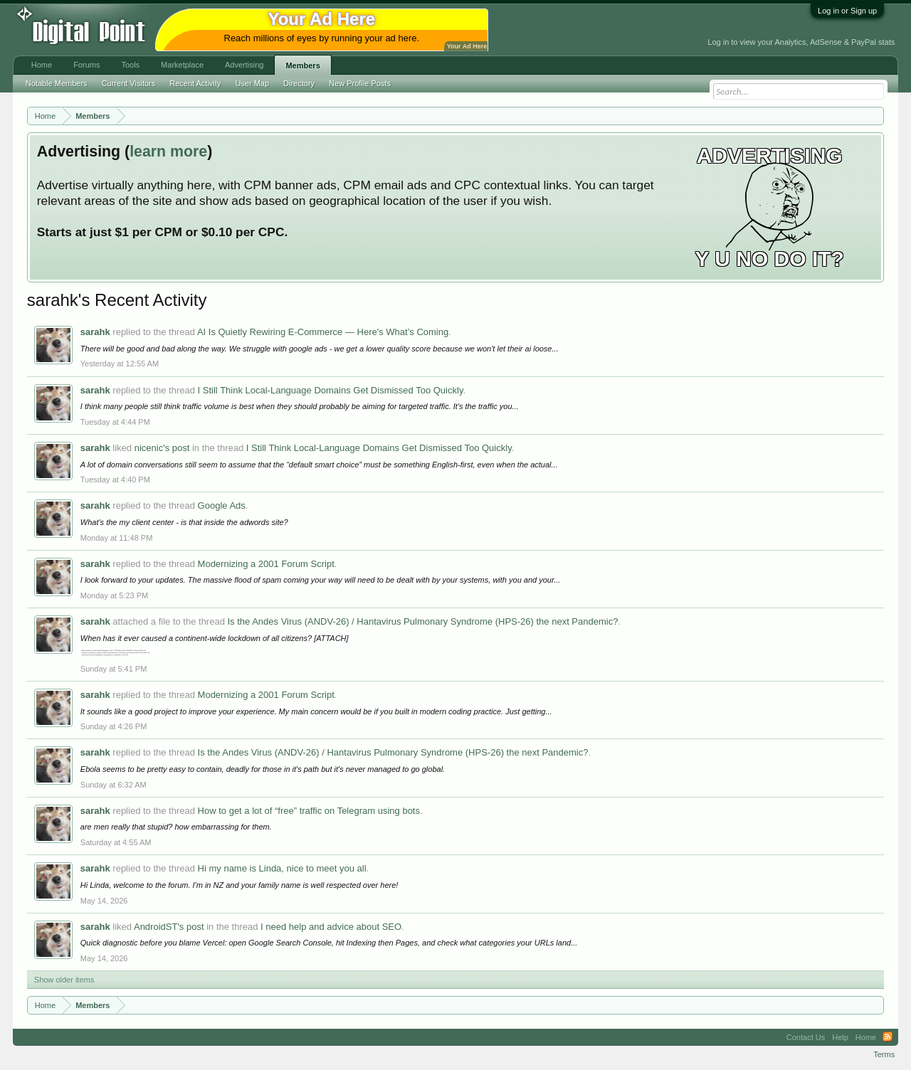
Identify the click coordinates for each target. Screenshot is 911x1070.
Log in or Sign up (847, 10)
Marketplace (182, 64)
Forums (86, 64)
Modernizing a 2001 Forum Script (266, 563)
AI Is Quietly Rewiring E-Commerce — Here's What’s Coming (322, 332)
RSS (887, 1037)
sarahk (95, 332)
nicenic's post (162, 448)
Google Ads (222, 505)
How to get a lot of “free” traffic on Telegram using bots (309, 810)
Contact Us (805, 1037)
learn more (168, 151)
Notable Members (57, 83)
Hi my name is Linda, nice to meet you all (282, 868)
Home (41, 64)
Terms (884, 1054)
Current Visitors (129, 83)
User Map (252, 83)
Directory (299, 83)
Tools (130, 64)
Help (840, 1037)
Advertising (244, 64)
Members (302, 65)
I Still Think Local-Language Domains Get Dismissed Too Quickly (330, 390)
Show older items (64, 979)
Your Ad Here (467, 46)
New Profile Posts (360, 83)
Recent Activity (195, 83)
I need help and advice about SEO (330, 926)
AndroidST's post (169, 926)
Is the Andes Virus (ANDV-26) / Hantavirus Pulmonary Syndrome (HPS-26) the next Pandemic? (423, 621)
